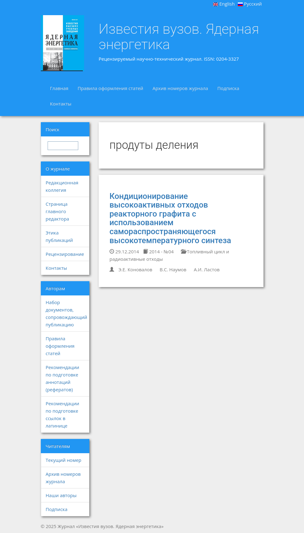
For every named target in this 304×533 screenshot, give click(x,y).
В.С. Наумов (173, 269)
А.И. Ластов (207, 269)
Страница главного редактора (57, 211)
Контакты (60, 104)
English (224, 4)
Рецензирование (65, 254)
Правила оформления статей (110, 88)
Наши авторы (61, 495)
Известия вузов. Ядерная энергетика (179, 36)
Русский (250, 4)
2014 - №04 (158, 251)
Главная (59, 88)
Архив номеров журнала (180, 88)
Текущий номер (64, 460)
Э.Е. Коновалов (135, 269)
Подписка (228, 88)
